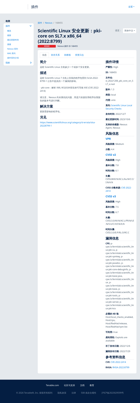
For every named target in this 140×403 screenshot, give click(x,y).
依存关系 (55, 54)
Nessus (48, 22)
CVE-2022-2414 (118, 362)
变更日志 (79, 54)
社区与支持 (69, 385)
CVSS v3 (111, 196)
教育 (92, 385)
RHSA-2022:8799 (121, 367)
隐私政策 (62, 392)
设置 (130, 6)
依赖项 (67, 54)
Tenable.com (52, 385)
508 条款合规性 (88, 392)
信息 (44, 54)
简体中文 (128, 30)
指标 (19, 62)
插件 (34, 6)
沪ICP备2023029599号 (112, 392)
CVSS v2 (111, 155)
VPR (108, 139)
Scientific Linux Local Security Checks (119, 107)
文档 (82, 385)
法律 (74, 392)
